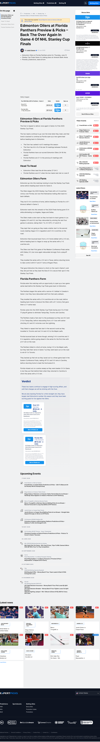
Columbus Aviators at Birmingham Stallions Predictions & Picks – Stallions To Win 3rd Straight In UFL (44, 522)
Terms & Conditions (16, 732)
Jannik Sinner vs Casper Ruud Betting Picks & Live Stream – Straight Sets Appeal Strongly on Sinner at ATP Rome (46, 513)
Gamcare (81, 738)
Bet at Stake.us (33, 430)
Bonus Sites (28, 21)
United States (83, 693)
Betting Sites (38, 3)
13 (94, 174)
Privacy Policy (27, 732)
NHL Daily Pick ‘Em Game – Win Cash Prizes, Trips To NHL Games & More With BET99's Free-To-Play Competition (46, 546)
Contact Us (45, 732)
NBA (1, 706)
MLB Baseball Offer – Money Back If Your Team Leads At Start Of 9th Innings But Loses (45, 572)
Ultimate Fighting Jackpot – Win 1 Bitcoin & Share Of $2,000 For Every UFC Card (45, 592)
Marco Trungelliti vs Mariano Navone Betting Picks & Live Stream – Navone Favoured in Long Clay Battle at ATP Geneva (44, 503)
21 (94, 180)
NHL (1, 709)
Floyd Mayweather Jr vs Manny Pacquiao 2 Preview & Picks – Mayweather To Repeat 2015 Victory (43, 559)
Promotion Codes (31, 709)
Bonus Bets (29, 706)
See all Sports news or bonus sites (49, 20)
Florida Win (32, 109)
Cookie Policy (36, 732)
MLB (1, 712)
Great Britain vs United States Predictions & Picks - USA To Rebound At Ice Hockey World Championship (46, 485)
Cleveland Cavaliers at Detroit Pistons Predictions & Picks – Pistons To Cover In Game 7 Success (46, 534)
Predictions (51, 3)
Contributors (54, 732)
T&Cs (85, 38)
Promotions (29, 712)
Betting (61, 3)
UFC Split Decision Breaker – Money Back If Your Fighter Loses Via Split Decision (46, 589)
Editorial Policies (4, 732)
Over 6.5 (32, 104)
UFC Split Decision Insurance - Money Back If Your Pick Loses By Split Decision (46, 586)
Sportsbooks (17, 704)
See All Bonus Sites (88, 114)
